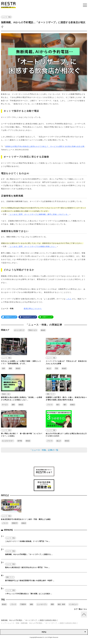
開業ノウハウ (50, 394)
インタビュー (73, 604)
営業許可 (15, 523)
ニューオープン (42, 604)
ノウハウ (49, 404)
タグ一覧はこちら (80, 609)
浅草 (3, 368)
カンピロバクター (7, 441)
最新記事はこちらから (33, 308)
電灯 (64, 404)
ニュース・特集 (6, 17)
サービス (5, 404)
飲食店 (43, 330)
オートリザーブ (19, 330)
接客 (13, 404)
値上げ (49, 368)
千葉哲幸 (23, 604)
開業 (10, 368)
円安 (56, 368)
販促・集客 (61, 604)
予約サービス (32, 330)
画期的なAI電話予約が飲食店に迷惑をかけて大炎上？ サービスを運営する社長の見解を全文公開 (44, 146)
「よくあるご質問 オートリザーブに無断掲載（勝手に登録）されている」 (38, 214)
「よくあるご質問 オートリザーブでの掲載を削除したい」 (32, 246)
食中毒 (20, 441)
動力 (58, 404)
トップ (3, 623)
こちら (69, 299)
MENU (44, 632)
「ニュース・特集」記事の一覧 (44, 450)
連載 (31, 604)
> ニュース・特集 (12, 623)
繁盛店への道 (5, 394)
